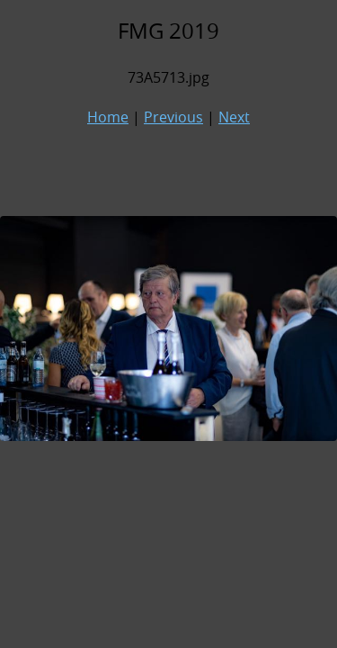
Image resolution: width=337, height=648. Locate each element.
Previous (173, 117)
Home (108, 117)
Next (234, 117)
